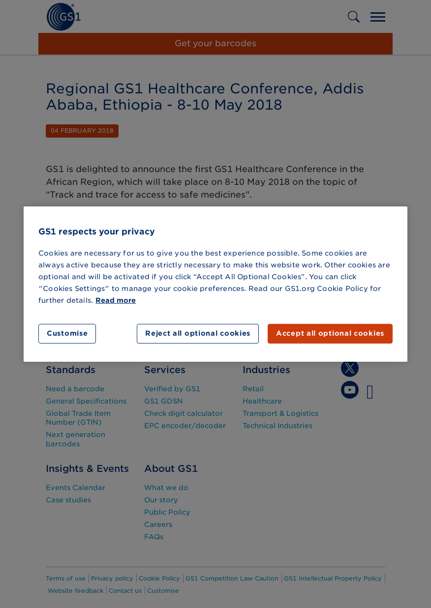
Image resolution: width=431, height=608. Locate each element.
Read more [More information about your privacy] (115, 300)
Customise (67, 333)
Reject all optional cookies (197, 333)
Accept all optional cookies (330, 333)
